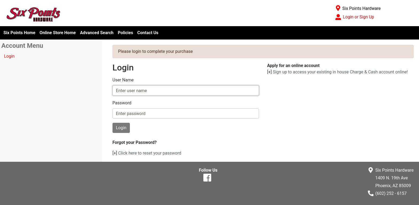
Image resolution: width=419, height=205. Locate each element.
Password (121, 102)
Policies (125, 32)
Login (9, 56)
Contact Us (147, 32)
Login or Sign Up (358, 16)
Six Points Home (19, 32)
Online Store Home (58, 32)
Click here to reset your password (149, 153)
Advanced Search (96, 32)
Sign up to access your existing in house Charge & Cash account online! (340, 71)
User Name (123, 79)
